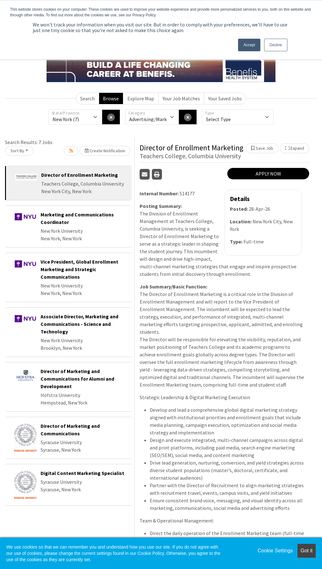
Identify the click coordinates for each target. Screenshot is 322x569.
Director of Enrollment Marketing (79, 175)
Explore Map (140, 98)
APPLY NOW (268, 173)
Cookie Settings (275, 550)
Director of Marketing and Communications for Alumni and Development (77, 378)
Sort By (17, 150)
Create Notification (105, 150)
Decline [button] (275, 45)
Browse (111, 98)
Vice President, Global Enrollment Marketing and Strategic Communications (79, 269)
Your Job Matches (181, 98)
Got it (307, 550)
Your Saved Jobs (225, 98)
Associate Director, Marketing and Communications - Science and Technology (79, 324)
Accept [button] (249, 45)
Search (87, 98)
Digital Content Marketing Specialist (82, 473)
